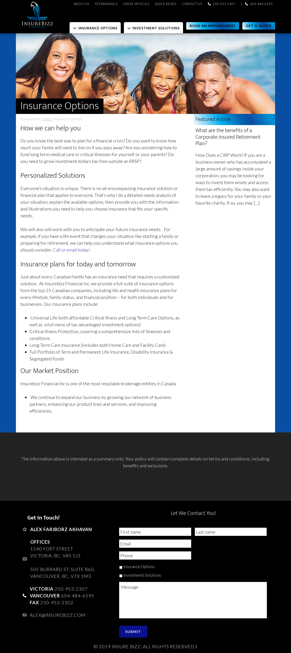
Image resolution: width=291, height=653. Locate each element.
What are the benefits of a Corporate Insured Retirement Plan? (228, 137)
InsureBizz (57, 14)
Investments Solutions (142, 575)
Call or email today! (71, 249)
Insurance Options (139, 566)
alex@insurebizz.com (57, 615)
